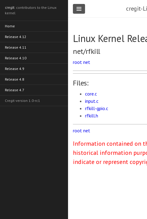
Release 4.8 (14, 79)
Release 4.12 (15, 36)
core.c (91, 94)
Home (10, 26)
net (86, 62)
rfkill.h (91, 116)
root (77, 62)
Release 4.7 (14, 90)
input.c (91, 101)
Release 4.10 (15, 58)
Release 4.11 (15, 47)
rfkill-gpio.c (96, 108)
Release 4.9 (14, 68)
